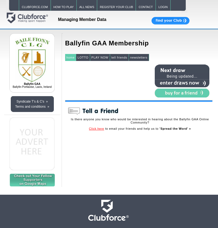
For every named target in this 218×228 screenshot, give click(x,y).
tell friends (119, 57)
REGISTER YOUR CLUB (116, 7)
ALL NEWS (86, 7)
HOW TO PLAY (64, 7)
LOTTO (83, 57)
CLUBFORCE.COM (35, 7)
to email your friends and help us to (140, 128)
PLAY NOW (100, 57)
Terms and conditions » (32, 106)
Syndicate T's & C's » (32, 101)
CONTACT (146, 7)
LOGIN (163, 7)
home (70, 57)
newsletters (138, 57)
